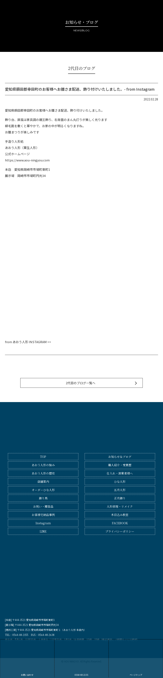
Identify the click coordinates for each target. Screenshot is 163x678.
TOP (43, 457)
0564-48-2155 (82, 658)
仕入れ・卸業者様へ (120, 473)
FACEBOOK (120, 523)
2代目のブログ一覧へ (80, 383)
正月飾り (120, 498)
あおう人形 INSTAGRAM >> (32, 342)
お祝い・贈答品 (43, 506)
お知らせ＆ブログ (119, 457)
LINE (43, 531)
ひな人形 (120, 481)
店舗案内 (43, 481)
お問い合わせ (27, 658)
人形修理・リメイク (120, 506)
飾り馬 (43, 498)
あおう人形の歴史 (43, 473)
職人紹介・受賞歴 (119, 465)
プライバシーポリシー (119, 531)
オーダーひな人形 (43, 490)
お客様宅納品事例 (43, 515)
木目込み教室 (119, 515)
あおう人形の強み (43, 465)
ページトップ (136, 658)
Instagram (43, 523)
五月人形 (120, 490)
